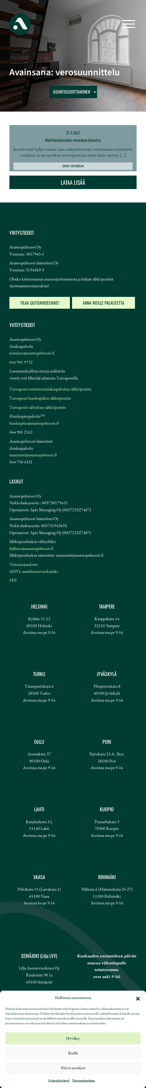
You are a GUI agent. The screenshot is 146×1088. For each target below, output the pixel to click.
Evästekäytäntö (58, 1080)
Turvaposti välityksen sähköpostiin (37, 407)
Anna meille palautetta (103, 303)
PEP (13, 580)
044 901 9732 (21, 362)
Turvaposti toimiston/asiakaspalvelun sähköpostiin (50, 389)
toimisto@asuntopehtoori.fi (31, 353)
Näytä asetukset (73, 1067)
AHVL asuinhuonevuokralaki (33, 571)
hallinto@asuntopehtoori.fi (31, 548)
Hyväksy (73, 1038)
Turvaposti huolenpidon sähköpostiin (40, 398)
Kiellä (73, 1052)
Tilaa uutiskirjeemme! (39, 303)
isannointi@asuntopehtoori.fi (33, 455)
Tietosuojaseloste (83, 1080)
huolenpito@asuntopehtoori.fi (34, 423)
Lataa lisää (73, 182)
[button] (138, 998)
